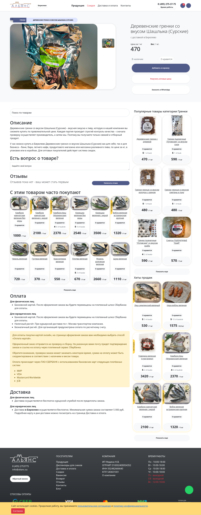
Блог (58, 488)
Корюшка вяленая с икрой (100, 214)
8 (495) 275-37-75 (167, 4)
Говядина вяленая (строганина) (147, 357)
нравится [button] (166, 59)
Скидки (91, 5)
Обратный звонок (20, 479)
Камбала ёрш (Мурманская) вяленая (59, 215)
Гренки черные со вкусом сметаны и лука (177, 191)
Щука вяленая (120, 258)
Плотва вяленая (80, 258)
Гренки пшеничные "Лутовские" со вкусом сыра (176, 142)
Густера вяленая (39, 258)
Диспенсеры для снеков (69, 465)
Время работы (167, 7)
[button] (188, 5)
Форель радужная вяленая (100, 261)
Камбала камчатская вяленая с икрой (39, 215)
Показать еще (70, 290)
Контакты (126, 5)
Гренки (22, 20)
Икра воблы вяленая (176, 305)
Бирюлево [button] (42, 5)
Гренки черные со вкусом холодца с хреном (147, 191)
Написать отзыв (111, 183)
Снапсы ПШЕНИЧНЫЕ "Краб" (176, 241)
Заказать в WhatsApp (161, 90)
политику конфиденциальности (130, 505)
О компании (108, 475)
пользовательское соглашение (94, 505)
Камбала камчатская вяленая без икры (19, 216)
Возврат (60, 478)
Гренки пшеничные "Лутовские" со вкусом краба (147, 243)
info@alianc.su (19, 469)
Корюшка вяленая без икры (80, 215)
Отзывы (60, 481)
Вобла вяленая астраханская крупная (120, 215)
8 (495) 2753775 (20, 466)
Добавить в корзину (160, 68)
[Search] (70, 113)
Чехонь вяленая (19, 258)
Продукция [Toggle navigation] (78, 5)
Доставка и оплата (108, 5)
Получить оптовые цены (160, 79)
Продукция (62, 461)
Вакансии (61, 475)
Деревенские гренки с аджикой (147, 140)
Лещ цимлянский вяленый (147, 305)
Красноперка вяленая (60, 260)
